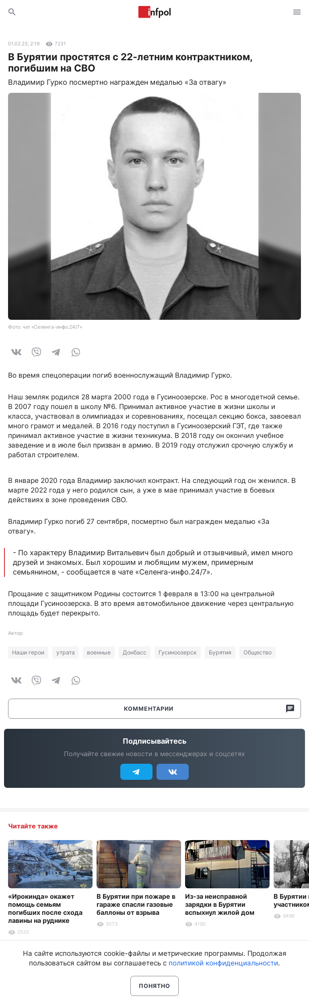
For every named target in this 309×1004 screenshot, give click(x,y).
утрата (65, 652)
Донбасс (134, 652)
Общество (257, 652)
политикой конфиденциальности (223, 963)
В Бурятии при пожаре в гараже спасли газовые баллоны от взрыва (136, 904)
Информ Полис (154, 12)
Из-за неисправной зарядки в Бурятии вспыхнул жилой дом (219, 904)
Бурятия (220, 652)
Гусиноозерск (178, 652)
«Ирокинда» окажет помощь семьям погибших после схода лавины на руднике (45, 908)
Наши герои (28, 652)
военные (99, 652)
